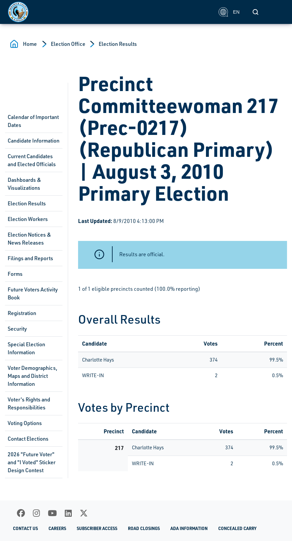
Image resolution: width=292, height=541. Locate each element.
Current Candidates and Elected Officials (32, 160)
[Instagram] (36, 513)
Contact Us (25, 528)
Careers (57, 528)
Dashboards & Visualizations (24, 183)
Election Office (68, 44)
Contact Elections (28, 438)
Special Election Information (26, 348)
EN (229, 12)
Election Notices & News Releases (29, 238)
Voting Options (25, 423)
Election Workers (28, 219)
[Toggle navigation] (276, 12)
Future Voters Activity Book (33, 293)
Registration (22, 313)
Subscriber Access (97, 528)
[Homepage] (109, 12)
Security (17, 328)
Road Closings (144, 528)
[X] (84, 513)
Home (30, 44)
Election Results (118, 44)
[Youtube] (52, 513)
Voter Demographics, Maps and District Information (32, 376)
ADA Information (189, 528)
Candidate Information (33, 140)
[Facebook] (21, 513)
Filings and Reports (30, 258)
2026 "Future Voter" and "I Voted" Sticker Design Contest (31, 462)
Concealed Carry (237, 528)
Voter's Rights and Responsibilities (29, 403)
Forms (15, 273)
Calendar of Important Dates (33, 121)
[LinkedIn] (68, 513)
